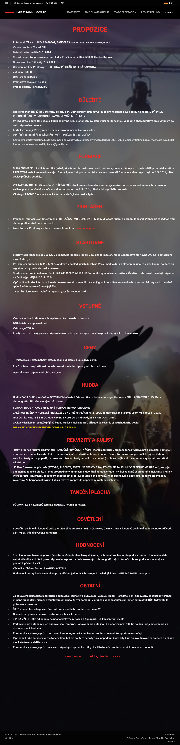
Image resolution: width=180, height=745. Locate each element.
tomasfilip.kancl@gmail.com (30, 3)
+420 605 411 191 (56, 3)
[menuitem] (78, 12)
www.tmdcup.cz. (85, 228)
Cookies (9, 738)
